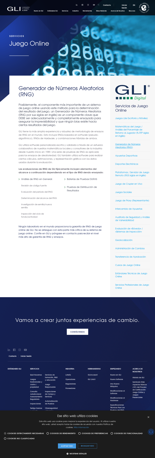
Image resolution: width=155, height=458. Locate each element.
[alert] (77, 434)
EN (134, 5)
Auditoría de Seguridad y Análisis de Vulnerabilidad (132, 218)
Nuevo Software (116, 379)
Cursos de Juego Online (127, 265)
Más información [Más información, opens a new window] (81, 427)
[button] (77, 453)
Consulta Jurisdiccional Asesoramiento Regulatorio (36, 395)
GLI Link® (92, 379)
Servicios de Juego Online (131, 108)
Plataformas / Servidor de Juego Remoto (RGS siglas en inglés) (132, 174)
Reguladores (71, 383)
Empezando (115, 368)
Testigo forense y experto (36, 409)
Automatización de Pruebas (51, 402)
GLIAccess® (93, 374)
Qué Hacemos (36, 374)
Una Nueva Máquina (114, 385)
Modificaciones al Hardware (117, 399)
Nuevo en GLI (38, 11)
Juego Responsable (50, 385)
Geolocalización (123, 240)
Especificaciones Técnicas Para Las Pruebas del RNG (117, 407)
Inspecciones (35, 403)
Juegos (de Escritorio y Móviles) (131, 118)
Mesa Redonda (101, 11)
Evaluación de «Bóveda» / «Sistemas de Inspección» (129, 230)
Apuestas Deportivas (126, 155)
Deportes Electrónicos (126, 163)
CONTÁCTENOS (77, 331)
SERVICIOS (34, 368)
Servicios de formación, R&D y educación (51, 377)
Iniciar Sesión (124, 6)
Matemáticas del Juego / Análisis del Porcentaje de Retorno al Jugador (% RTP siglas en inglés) (132, 131)
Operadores (70, 379)
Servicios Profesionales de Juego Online (132, 286)
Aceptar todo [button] (67, 446)
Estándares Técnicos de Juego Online (131, 275)
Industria (75, 11)
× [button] (148, 417)
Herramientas (87, 11)
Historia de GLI (138, 377)
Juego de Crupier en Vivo (128, 183)
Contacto (107, 5)
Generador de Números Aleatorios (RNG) (127, 146)
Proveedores (70, 388)
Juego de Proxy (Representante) (132, 200)
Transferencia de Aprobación (130, 256)
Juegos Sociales (123, 192)
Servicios (65, 11)
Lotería (68, 374)
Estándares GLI (52, 11)
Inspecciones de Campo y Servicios (50, 394)
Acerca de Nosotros (118, 11)
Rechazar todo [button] (87, 446)
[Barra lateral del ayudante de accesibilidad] (151, 432)
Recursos (132, 11)
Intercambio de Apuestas (128, 208)
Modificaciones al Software (117, 392)
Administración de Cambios (130, 248)
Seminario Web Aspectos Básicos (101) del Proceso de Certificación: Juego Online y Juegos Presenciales (140, 390)
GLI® (19, 9)
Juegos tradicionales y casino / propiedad (36, 383)
